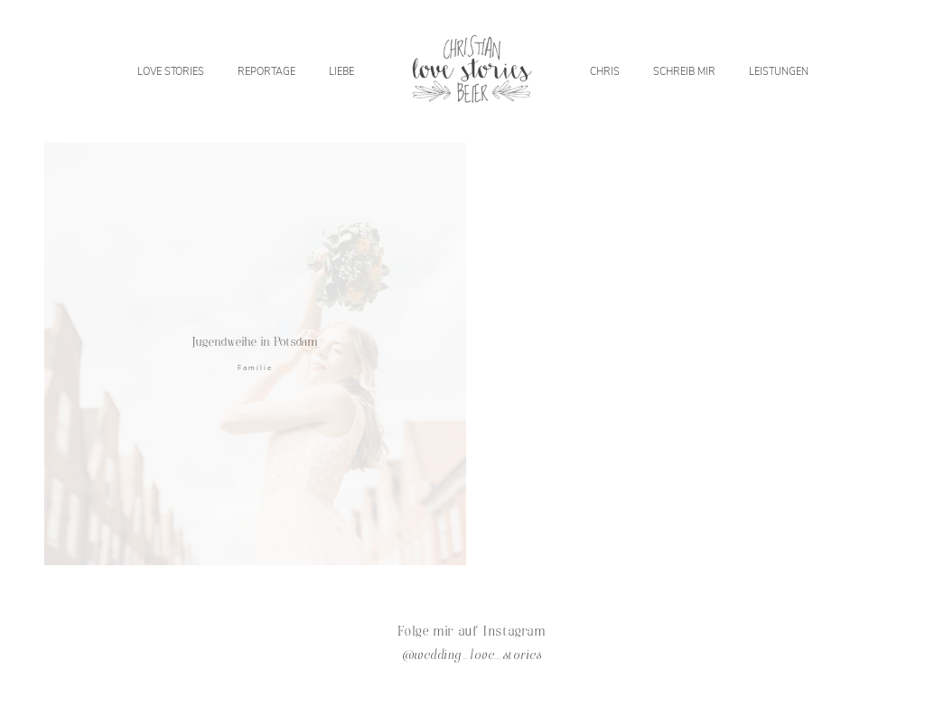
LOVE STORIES (170, 71)
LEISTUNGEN (778, 71)
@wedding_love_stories (472, 656)
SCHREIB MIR (684, 71)
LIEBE (341, 71)
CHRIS (605, 71)
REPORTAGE (266, 71)
